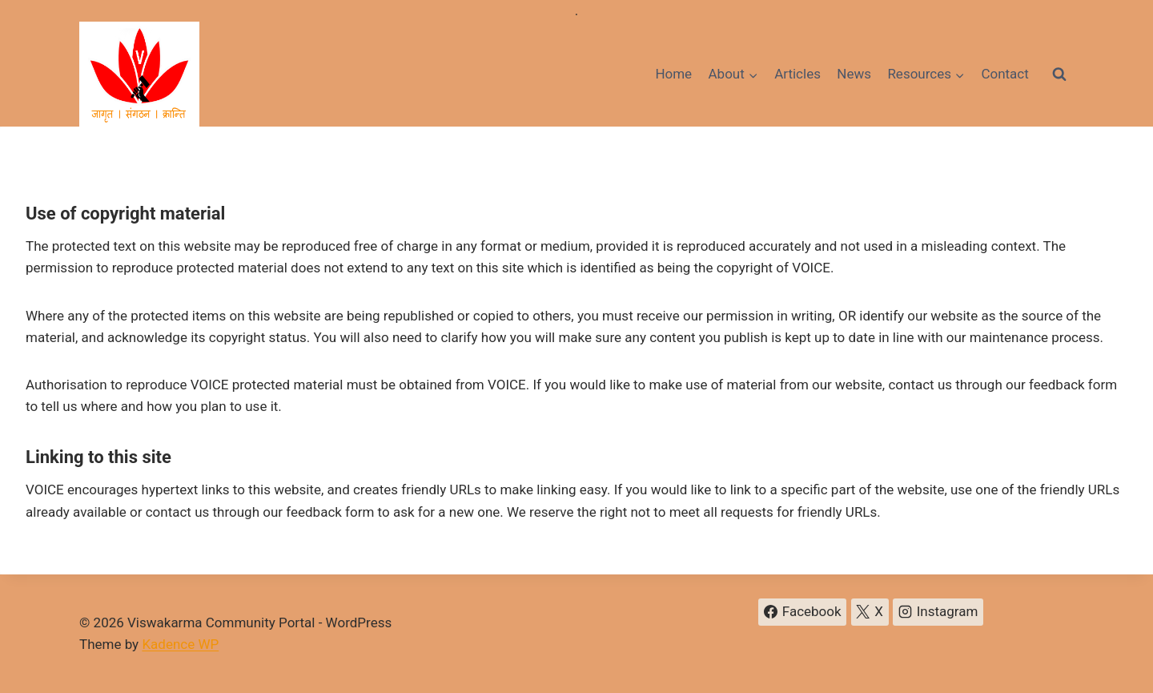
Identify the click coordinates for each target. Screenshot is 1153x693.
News (854, 74)
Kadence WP (180, 644)
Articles (797, 74)
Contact (1004, 74)
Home (673, 74)
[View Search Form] (1059, 74)
